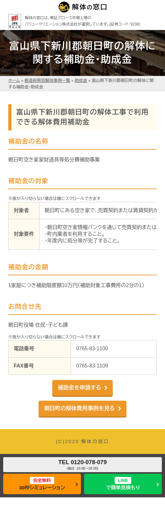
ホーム (14, 80)
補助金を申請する (79, 388)
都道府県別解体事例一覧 (47, 80)
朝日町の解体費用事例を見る (79, 408)
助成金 (81, 80)
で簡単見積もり (123, 483)
